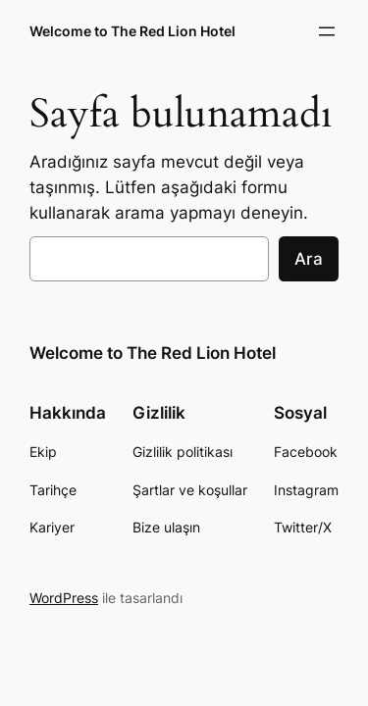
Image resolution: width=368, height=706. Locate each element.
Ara (308, 259)
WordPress (63, 597)
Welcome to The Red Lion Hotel (132, 31)
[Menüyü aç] (327, 31)
